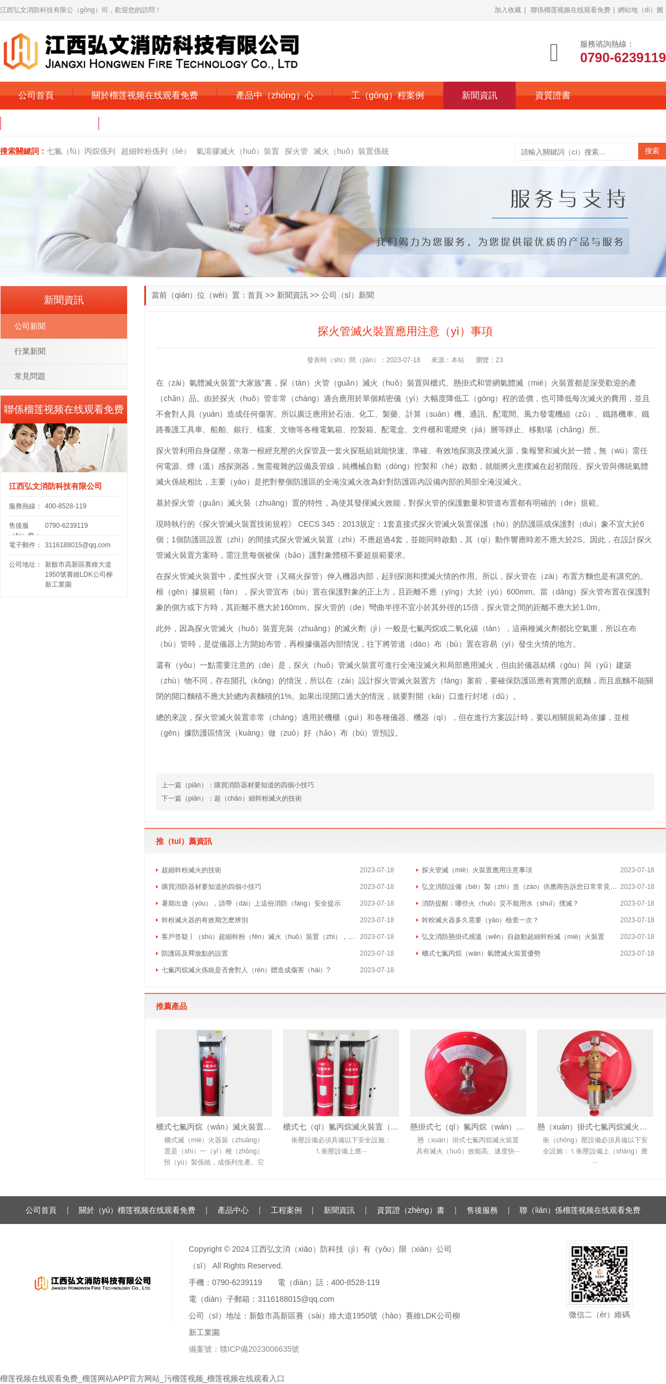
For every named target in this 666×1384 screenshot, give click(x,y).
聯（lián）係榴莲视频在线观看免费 (579, 1210)
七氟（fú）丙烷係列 (81, 151)
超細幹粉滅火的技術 (191, 870)
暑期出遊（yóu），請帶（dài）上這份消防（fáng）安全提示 (251, 903)
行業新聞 (30, 351)
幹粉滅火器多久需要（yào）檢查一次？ (480, 920)
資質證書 (553, 95)
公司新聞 (30, 326)
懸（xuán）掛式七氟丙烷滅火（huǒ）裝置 (595, 1126)
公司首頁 (36, 95)
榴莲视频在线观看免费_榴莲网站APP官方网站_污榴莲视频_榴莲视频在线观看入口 (142, 1378)
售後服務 (482, 1210)
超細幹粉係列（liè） (156, 151)
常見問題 (30, 376)
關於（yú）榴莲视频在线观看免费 (137, 1210)
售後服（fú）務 (49, 123)
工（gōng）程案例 (388, 95)
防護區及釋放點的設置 (195, 953)
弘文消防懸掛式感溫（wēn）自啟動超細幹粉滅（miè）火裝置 (513, 937)
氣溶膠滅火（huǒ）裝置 (238, 151)
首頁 (255, 295)
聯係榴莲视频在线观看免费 (570, 10)
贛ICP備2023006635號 (259, 1349)
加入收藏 (508, 10)
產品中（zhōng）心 (275, 95)
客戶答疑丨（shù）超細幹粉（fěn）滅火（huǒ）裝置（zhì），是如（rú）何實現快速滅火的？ (261, 937)
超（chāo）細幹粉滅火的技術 (258, 798)
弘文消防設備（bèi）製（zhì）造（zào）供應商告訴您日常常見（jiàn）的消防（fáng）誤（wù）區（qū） (521, 887)
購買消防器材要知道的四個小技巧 (264, 785)
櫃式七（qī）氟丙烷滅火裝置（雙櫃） (341, 1126)
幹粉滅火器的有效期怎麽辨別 (205, 920)
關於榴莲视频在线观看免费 (145, 95)
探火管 (296, 151)
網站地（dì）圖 (640, 10)
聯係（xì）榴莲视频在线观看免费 (183, 123)
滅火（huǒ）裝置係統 (351, 151)
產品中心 (233, 1210)
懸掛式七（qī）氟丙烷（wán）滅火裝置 (468, 1126)
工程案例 (286, 1210)
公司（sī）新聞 (347, 295)
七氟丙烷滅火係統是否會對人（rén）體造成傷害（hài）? (246, 970)
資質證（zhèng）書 (411, 1210)
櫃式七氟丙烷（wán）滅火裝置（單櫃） (214, 1126)
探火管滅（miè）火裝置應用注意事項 (477, 870)
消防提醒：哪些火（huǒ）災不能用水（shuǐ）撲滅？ (500, 903)
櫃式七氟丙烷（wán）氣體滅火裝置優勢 (481, 953)
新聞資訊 (479, 95)
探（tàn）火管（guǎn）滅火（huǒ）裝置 (351, 382)
